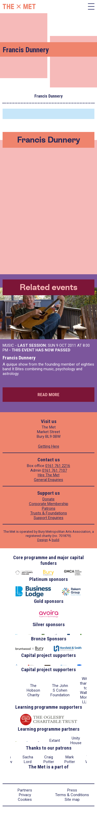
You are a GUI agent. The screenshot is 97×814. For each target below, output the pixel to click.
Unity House (75, 740)
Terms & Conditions (72, 795)
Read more (48, 394)
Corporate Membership (48, 503)
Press (72, 790)
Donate (48, 499)
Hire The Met (48, 475)
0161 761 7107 (54, 470)
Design (42, 540)
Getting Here (48, 446)
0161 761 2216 (57, 465)
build (55, 540)
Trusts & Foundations (48, 513)
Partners (25, 790)
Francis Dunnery (19, 358)
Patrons (48, 508)
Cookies (25, 799)
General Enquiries (48, 479)
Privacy (25, 795)
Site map (72, 799)
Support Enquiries (48, 517)
